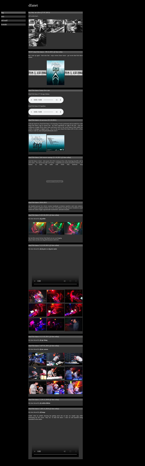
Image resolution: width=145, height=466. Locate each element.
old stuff (4, 20)
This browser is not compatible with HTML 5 (46, 100)
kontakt (4, 24)
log (2, 13)
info (2, 17)
